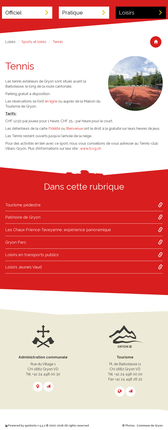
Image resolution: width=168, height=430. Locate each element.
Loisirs (141, 13)
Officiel (27, 13)
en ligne (51, 101)
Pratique (84, 13)
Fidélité (54, 128)
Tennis (57, 42)
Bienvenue (74, 128)
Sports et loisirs (34, 42)
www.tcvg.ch (90, 148)
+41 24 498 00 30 (46, 374)
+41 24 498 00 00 (128, 374)
